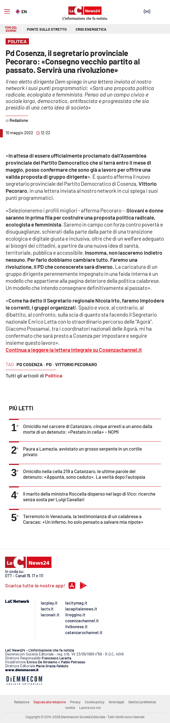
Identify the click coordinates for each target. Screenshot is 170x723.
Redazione (21, 702)
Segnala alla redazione (49, 702)
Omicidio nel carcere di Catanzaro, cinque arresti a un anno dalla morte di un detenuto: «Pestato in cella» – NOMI (87, 429)
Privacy (75, 702)
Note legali (116, 702)
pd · (50, 364)
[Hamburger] (7, 11)
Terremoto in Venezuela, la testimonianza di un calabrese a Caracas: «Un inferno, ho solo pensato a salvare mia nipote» (83, 519)
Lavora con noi (90, 707)
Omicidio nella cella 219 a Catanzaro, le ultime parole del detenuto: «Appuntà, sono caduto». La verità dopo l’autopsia (84, 474)
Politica (53, 375)
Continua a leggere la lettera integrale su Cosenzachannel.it (74, 349)
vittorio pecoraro (76, 364)
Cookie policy (95, 702)
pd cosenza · (31, 364)
